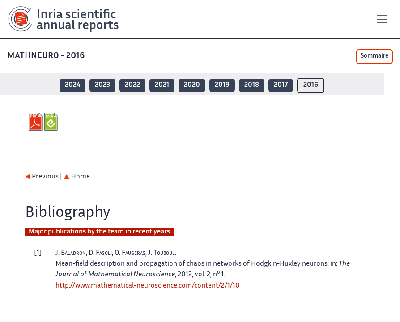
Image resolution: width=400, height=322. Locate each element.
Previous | (44, 177)
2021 (162, 85)
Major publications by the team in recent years (99, 232)
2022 (132, 85)
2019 (222, 85)
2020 (192, 85)
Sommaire (374, 56)
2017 (281, 85)
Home (77, 177)
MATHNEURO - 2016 (46, 56)
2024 (72, 85)
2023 (102, 85)
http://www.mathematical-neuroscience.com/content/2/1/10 (147, 286)
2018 (251, 85)
